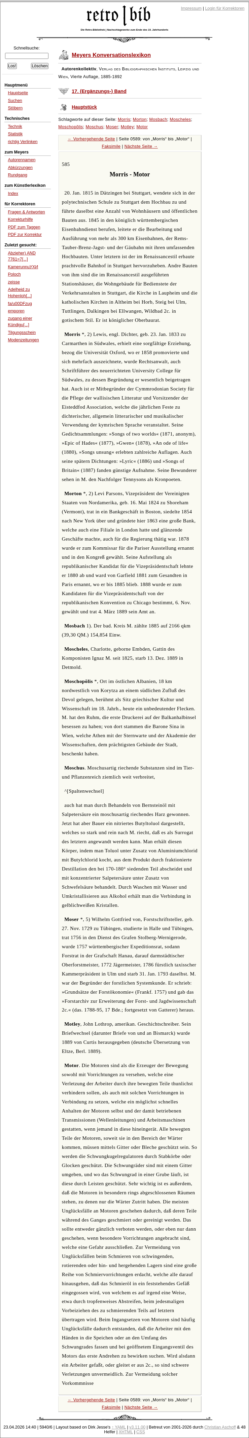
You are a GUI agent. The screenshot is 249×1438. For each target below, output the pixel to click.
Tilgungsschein (22, 332)
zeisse (14, 282)
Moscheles (180, 119)
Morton (140, 119)
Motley (127, 127)
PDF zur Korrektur (25, 234)
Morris (124, 119)
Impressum (191, 8)
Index (13, 193)
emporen (16, 311)
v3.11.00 (137, 1427)
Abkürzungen (20, 167)
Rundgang (17, 175)
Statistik (15, 134)
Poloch (14, 274)
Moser (112, 127)
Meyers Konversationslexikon (111, 55)
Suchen (15, 100)
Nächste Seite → (141, 146)
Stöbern (15, 108)
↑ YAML (119, 1427)
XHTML (126, 1432)
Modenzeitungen (23, 340)
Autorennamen (21, 160)
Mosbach (158, 119)
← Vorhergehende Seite (91, 139)
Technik (15, 126)
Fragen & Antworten (26, 212)
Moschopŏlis (70, 127)
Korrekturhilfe (20, 219)
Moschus (94, 127)
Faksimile (111, 146)
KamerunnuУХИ (23, 267)
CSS (140, 1432)
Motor (142, 127)
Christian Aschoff (220, 1427)
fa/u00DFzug (20, 303)
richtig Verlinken (22, 141)
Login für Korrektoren (224, 8)
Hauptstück (84, 107)
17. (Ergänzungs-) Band (99, 91)
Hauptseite (18, 93)
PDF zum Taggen (24, 227)
